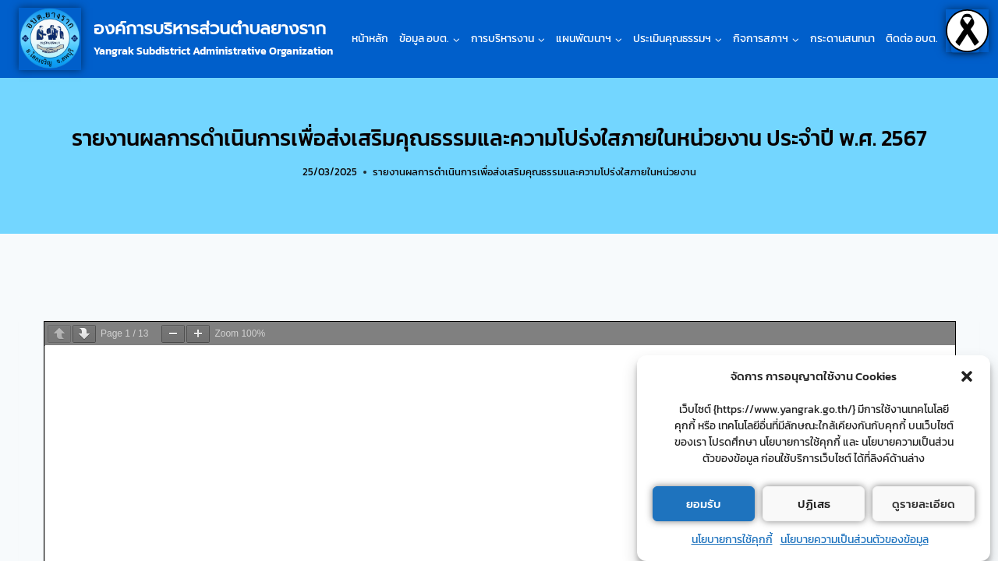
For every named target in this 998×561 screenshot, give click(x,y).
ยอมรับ (703, 504)
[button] (967, 376)
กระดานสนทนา (842, 38)
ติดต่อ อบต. (912, 38)
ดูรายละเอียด (923, 504)
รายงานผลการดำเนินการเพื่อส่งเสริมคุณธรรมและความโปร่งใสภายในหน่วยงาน (534, 171)
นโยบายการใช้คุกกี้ (732, 539)
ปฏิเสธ (814, 504)
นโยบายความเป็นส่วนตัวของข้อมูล (854, 539)
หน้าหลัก (370, 38)
